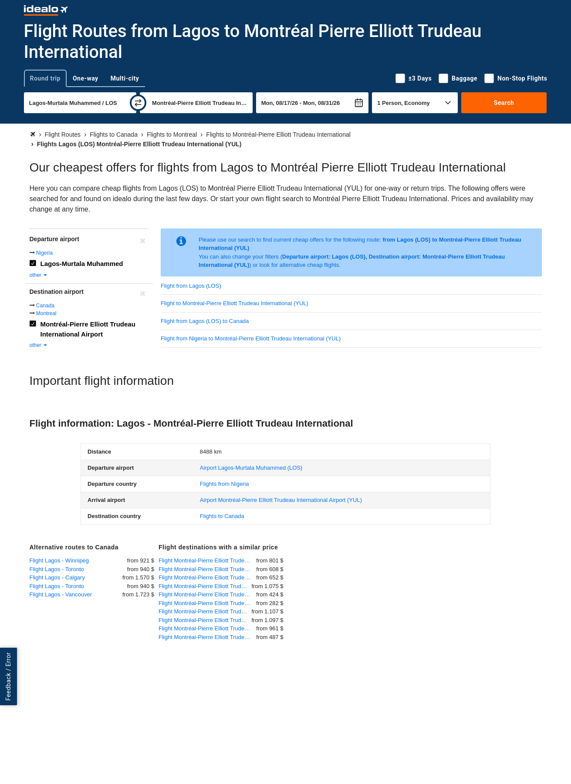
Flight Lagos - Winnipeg (59, 560)
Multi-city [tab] (125, 78)
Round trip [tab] (45, 78)
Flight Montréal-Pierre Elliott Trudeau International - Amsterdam (207, 637)
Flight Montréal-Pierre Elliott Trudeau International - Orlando (207, 603)
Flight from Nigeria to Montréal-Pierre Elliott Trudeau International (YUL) (251, 338)
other (39, 275)
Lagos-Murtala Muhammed (82, 263)
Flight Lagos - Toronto (57, 569)
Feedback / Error (8, 676)
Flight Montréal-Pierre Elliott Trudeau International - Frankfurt (207, 560)
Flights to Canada (222, 516)
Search (504, 102)
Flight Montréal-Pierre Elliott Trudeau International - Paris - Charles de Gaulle (207, 569)
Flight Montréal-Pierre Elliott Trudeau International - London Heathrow (207, 577)
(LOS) (251, 467)
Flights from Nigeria (224, 484)
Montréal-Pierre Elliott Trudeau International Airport (88, 329)
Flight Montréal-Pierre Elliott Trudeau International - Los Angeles (207, 594)
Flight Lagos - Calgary (57, 577)
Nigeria (44, 253)
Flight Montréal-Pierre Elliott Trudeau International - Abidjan (205, 611)
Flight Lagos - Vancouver (61, 594)
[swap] (138, 102)
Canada (45, 306)
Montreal (46, 313)
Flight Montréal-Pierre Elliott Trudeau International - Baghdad (205, 620)
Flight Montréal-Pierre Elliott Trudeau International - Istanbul (207, 628)
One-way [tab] (85, 78)
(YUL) (281, 500)
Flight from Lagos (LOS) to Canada (205, 321)
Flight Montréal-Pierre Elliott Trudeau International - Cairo (205, 586)
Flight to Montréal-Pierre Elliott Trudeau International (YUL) (234, 303)
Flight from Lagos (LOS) (191, 286)
